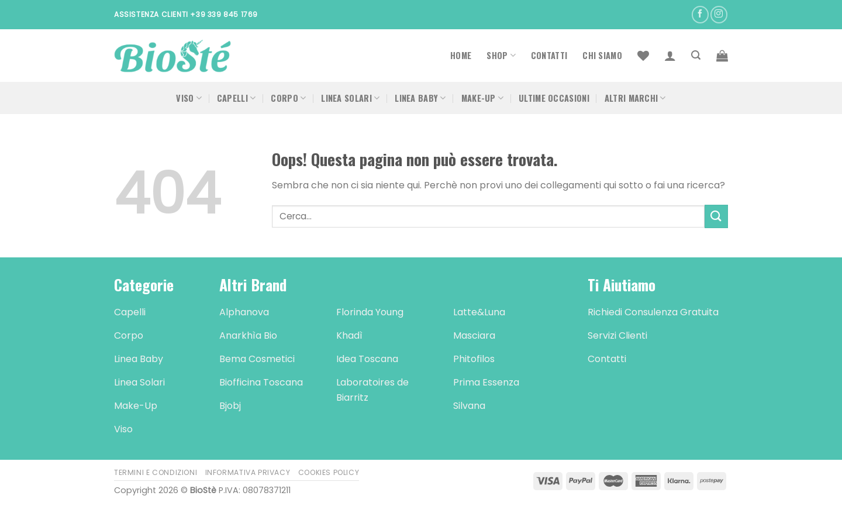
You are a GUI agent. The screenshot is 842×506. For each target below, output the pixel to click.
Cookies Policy (329, 472)
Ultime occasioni (554, 98)
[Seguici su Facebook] (700, 14)
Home (460, 55)
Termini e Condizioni (155, 472)
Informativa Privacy (248, 472)
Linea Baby (420, 98)
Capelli (236, 98)
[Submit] (716, 216)
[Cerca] (695, 55)
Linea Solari (350, 98)
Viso (189, 98)
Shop (501, 55)
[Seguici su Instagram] (718, 14)
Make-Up (482, 98)
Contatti (549, 55)
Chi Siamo (602, 55)
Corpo (288, 98)
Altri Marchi (635, 98)
